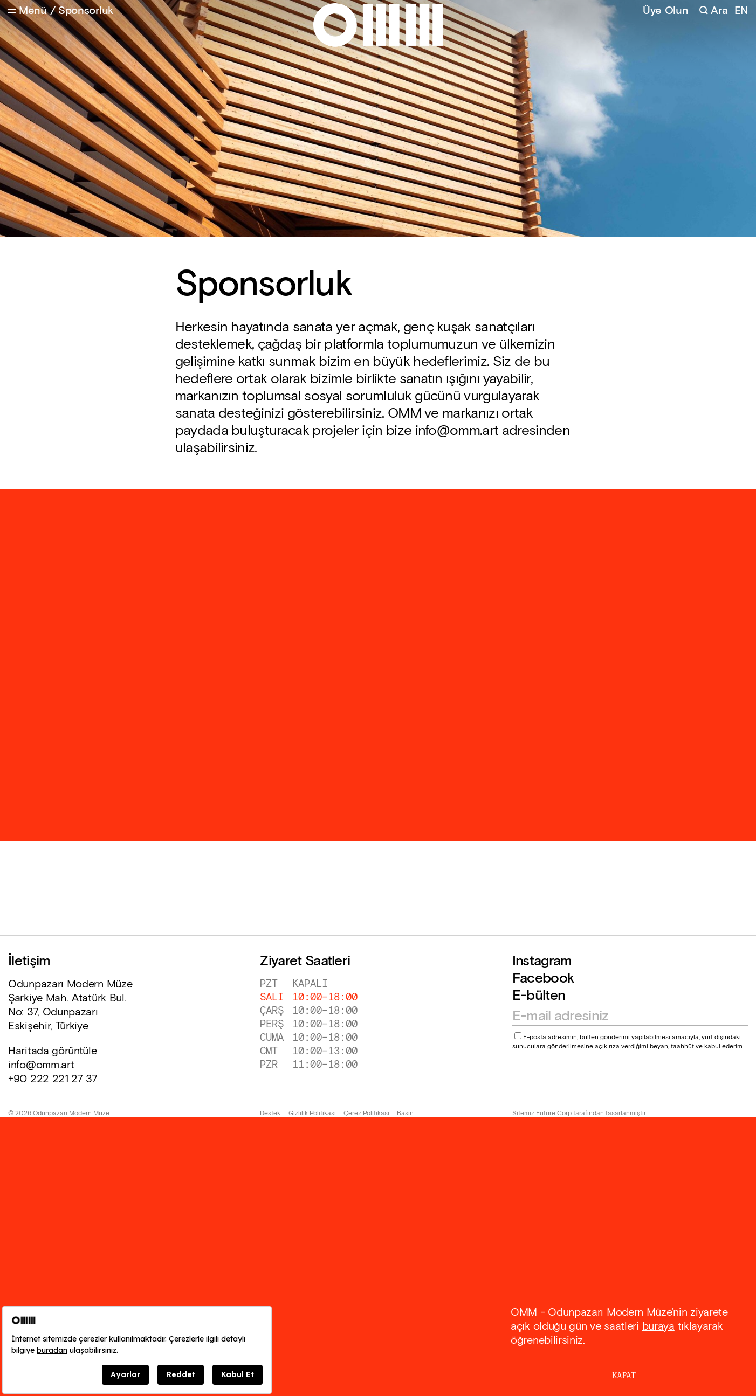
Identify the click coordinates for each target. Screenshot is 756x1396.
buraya (658, 1326)
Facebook (543, 978)
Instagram (542, 961)
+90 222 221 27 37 (53, 1079)
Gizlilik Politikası (312, 1113)
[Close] (624, 1375)
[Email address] (625, 1016)
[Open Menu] (27, 11)
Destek (270, 1113)
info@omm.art (41, 1065)
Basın (405, 1113)
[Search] (713, 11)
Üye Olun (666, 11)
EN (741, 11)
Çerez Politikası (366, 1113)
